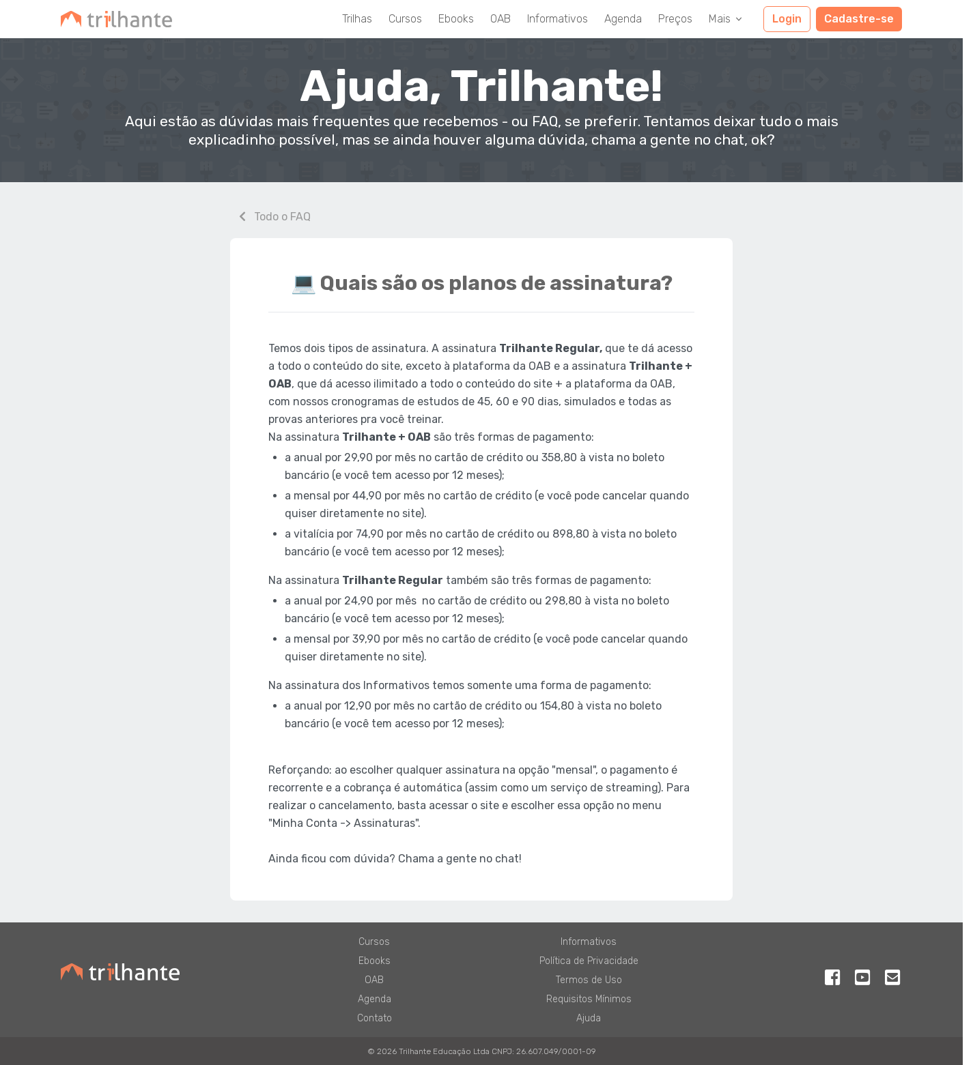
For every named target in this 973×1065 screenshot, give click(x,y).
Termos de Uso (589, 980)
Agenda (623, 18)
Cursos (405, 18)
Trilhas (357, 18)
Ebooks (456, 18)
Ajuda (588, 1018)
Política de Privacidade (588, 961)
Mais (726, 18)
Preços (675, 18)
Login (787, 18)
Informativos (557, 18)
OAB (500, 18)
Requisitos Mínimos (589, 999)
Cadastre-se (859, 18)
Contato (374, 1018)
